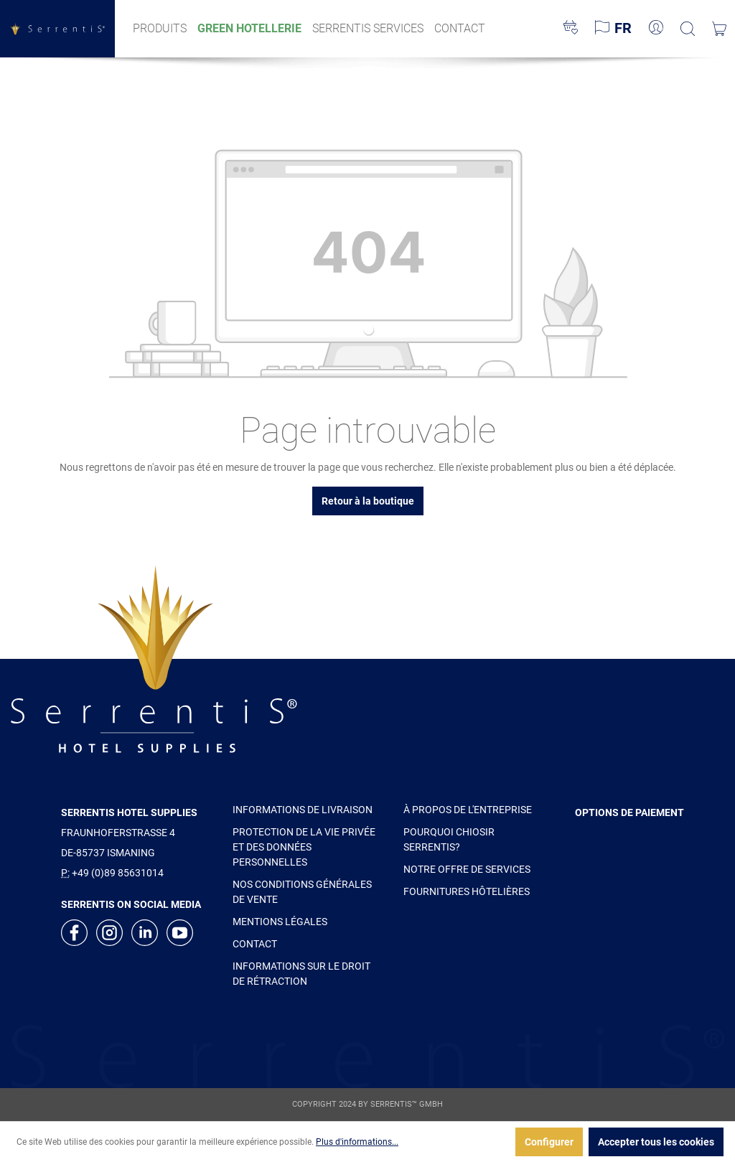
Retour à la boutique (368, 501)
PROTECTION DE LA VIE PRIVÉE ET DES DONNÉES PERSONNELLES (304, 847)
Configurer (549, 1142)
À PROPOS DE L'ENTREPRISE (467, 809)
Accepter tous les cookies (656, 1142)
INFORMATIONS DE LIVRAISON (303, 809)
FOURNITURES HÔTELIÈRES (466, 891)
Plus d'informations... (357, 1142)
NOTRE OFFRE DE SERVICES (466, 869)
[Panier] (719, 28)
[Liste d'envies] (570, 28)
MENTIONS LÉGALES (280, 921)
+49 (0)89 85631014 (118, 872)
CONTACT (255, 944)
